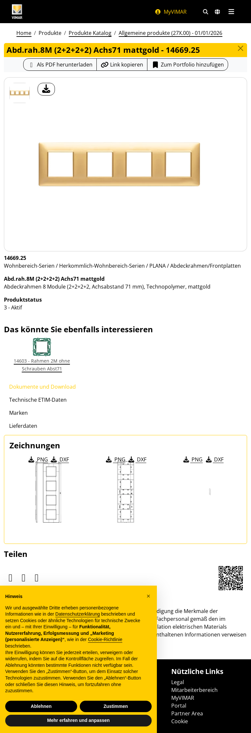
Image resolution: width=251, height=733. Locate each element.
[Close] (240, 48)
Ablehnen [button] (41, 706)
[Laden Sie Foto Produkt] (46, 89)
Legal (177, 682)
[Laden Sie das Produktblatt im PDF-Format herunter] (60, 64)
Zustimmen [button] (116, 706)
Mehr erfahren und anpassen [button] (78, 720)
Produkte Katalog (90, 33)
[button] (148, 596)
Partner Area (187, 713)
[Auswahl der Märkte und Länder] (217, 12)
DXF (59, 459)
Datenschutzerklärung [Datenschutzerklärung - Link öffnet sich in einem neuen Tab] (77, 614)
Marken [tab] (18, 412)
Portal (178, 705)
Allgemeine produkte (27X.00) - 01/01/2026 (170, 33)
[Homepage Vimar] (17, 12)
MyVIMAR (171, 11)
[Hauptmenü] (231, 12)
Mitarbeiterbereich (194, 690)
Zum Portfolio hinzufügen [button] (187, 64)
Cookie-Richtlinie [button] (105, 639)
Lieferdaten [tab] (23, 425)
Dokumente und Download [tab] (42, 386)
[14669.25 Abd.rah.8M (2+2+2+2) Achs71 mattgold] (19, 93)
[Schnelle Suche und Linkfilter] (205, 12)
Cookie (179, 721)
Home (23, 33)
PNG (37, 459)
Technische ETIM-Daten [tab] (38, 399)
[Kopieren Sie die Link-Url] (121, 64)
